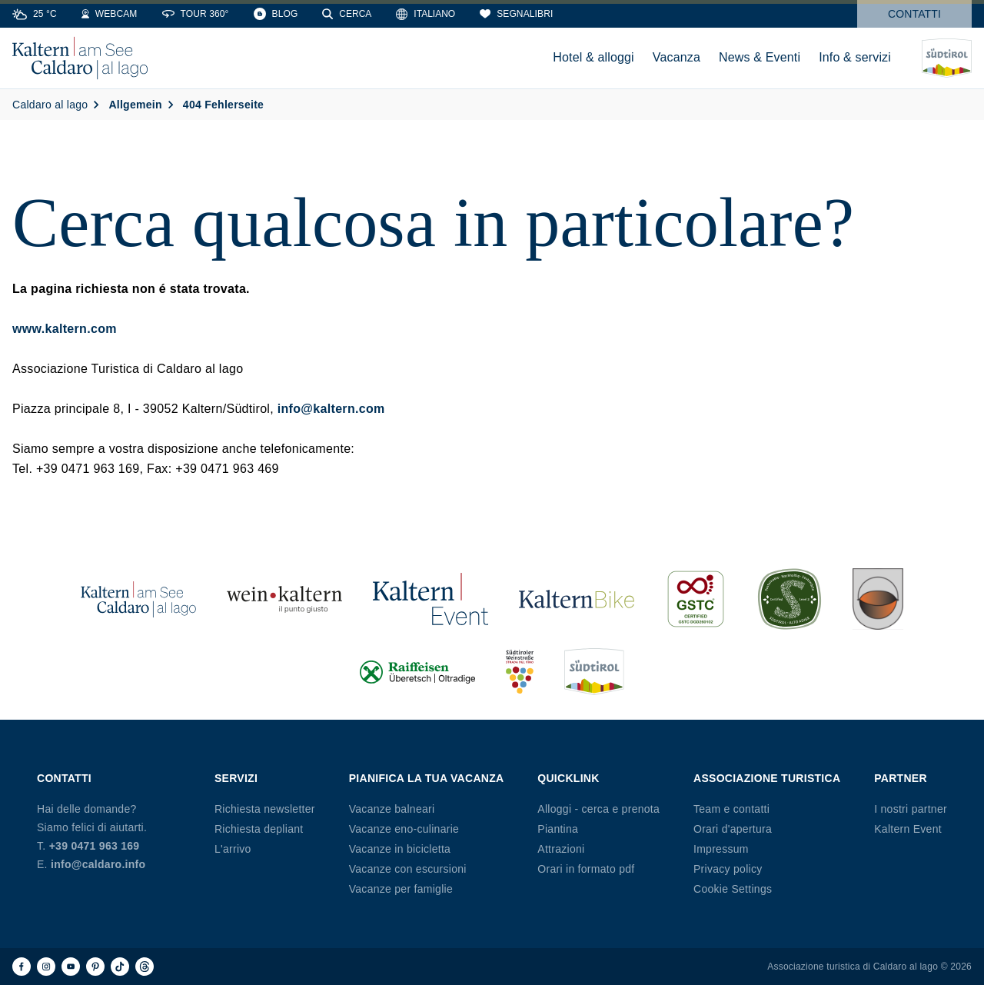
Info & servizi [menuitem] (855, 57)
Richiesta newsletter (264, 809)
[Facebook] (21, 966)
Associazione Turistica (766, 778)
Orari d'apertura (732, 829)
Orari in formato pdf (585, 869)
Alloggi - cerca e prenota (598, 809)
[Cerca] (346, 13)
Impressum (721, 849)
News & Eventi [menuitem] (759, 57)
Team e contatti (731, 809)
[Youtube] (71, 966)
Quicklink (568, 778)
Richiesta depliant (259, 829)
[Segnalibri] (516, 13)
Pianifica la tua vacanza (426, 778)
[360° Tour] (195, 13)
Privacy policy (728, 869)
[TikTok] (120, 966)
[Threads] (144, 966)
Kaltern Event (908, 829)
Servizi (236, 778)
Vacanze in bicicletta (399, 849)
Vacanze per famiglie (401, 889)
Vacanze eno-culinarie (404, 829)
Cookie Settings (732, 889)
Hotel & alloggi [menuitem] (593, 57)
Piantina (557, 829)
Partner (900, 778)
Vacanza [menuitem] (676, 57)
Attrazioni (560, 849)
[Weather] (34, 13)
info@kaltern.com (331, 408)
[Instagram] (46, 966)
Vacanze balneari (392, 809)
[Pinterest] (95, 966)
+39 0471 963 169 (94, 846)
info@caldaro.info (98, 864)
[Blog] (276, 13)
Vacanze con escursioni (408, 869)
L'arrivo (232, 849)
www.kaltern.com (64, 328)
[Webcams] (109, 13)
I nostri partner (910, 809)
